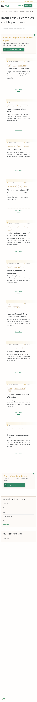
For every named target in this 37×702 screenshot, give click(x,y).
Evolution (5, 503)
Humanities (6, 538)
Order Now (28, 5)
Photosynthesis (7, 508)
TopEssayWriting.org (6, 11)
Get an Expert (14, 485)
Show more (6, 524)
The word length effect (16, 351)
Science (22, 11)
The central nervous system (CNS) (18, 436)
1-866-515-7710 (1, 1)
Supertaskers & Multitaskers (18, 69)
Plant (4, 521)
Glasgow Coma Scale (15, 149)
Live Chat (3, 1)
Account (20, 5)
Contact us (6, 1)
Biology (27, 11)
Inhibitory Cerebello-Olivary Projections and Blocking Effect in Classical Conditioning (18, 315)
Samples (16, 11)
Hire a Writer (14, 49)
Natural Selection (7, 516)
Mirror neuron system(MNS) (18, 190)
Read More (18, 89)
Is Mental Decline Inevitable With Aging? (18, 396)
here (32, 1)
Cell (4, 512)
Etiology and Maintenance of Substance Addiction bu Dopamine (18, 234)
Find (34, 28)
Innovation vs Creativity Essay (16, 110)
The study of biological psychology (16, 272)
